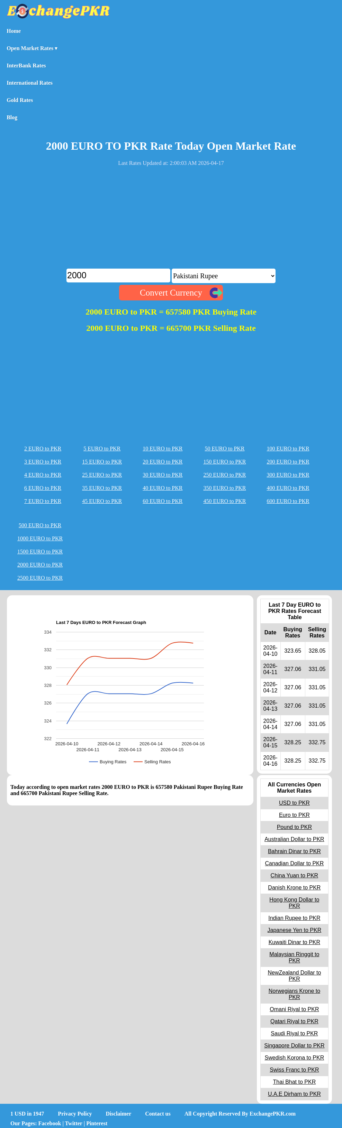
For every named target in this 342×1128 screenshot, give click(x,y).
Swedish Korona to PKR (294, 1058)
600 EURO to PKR (288, 501)
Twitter (73, 1123)
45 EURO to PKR (102, 501)
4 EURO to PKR (42, 475)
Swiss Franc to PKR (294, 1070)
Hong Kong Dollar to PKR (294, 903)
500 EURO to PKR (40, 525)
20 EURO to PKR (162, 462)
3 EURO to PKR (42, 462)
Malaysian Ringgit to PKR (294, 957)
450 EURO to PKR (224, 501)
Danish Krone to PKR (294, 888)
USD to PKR (294, 803)
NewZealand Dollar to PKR (294, 976)
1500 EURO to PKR (40, 551)
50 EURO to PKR (224, 448)
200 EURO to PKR (288, 462)
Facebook (49, 1123)
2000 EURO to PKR (40, 565)
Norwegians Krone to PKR (294, 994)
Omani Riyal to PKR (294, 1009)
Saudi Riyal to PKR (294, 1033)
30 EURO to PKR (162, 475)
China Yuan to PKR (294, 875)
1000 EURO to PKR (40, 538)
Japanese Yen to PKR (295, 930)
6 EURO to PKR (42, 488)
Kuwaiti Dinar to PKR (294, 942)
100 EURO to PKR (288, 448)
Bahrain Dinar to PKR (294, 851)
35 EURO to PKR (102, 488)
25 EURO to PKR (102, 475)
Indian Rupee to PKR (294, 918)
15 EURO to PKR (102, 462)
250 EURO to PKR (224, 475)
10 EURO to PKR (162, 448)
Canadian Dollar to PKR (294, 863)
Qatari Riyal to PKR (294, 1021)
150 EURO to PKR (224, 462)
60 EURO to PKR (162, 501)
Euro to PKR (294, 815)
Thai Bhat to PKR (294, 1082)
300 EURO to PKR (288, 475)
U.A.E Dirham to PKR (294, 1094)
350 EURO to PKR (224, 488)
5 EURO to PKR (101, 448)
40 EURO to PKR (162, 488)
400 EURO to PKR (288, 488)
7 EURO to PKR (42, 501)
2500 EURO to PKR (40, 578)
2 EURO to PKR (42, 448)
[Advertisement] (171, 220)
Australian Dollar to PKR (294, 839)
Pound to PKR (294, 827)
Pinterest (96, 1123)
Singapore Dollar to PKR (294, 1045)
